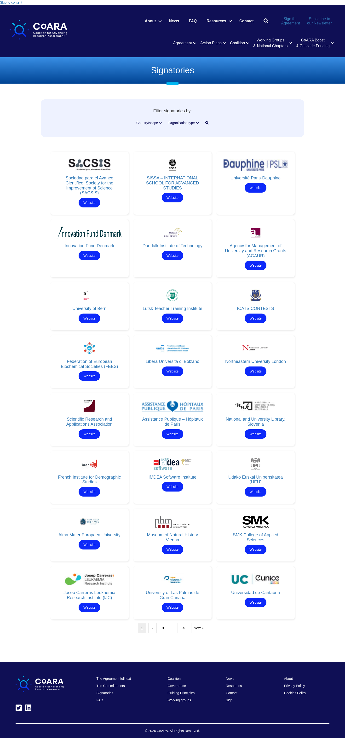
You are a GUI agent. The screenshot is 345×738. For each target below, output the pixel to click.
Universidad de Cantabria (255, 592)
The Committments (111, 686)
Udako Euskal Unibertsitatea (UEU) (255, 480)
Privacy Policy (294, 686)
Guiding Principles (181, 693)
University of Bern (89, 308)
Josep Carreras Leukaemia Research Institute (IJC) (89, 595)
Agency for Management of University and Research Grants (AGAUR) (255, 250)
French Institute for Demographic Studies (89, 480)
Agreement (182, 43)
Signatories (105, 693)
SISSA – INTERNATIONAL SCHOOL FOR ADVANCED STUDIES (172, 183)
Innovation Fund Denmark (89, 245)
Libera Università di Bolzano (172, 361)
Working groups (179, 700)
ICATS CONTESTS (255, 308)
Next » (198, 628)
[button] (160, 21)
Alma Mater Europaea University (89, 534)
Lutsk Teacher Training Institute (172, 308)
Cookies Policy (295, 693)
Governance (177, 686)
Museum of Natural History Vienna (172, 537)
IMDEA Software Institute (172, 477)
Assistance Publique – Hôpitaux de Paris (172, 422)
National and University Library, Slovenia (255, 422)
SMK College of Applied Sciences (255, 537)
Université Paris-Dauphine (255, 178)
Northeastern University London (255, 361)
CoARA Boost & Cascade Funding (313, 43)
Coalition (237, 43)
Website (89, 203)
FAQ (193, 21)
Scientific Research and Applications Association (89, 422)
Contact (246, 21)
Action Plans (211, 43)
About (150, 21)
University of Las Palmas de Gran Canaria (172, 595)
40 (184, 628)
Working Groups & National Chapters (270, 43)
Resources (216, 21)
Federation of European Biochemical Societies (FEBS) (89, 364)
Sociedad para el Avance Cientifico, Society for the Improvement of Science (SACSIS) (89, 185)
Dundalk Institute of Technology (172, 245)
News (174, 21)
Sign (229, 700)
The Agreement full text (114, 679)
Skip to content (11, 2)
